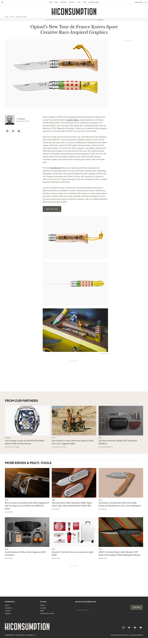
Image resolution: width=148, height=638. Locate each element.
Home (6, 16)
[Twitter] (129, 627)
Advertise (8, 608)
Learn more (100, 19)
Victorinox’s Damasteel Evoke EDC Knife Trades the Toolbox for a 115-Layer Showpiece (120, 504)
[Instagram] (123, 627)
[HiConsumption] (74, 11)
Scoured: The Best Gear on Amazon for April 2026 (72, 553)
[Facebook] (135, 627)
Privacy (42, 605)
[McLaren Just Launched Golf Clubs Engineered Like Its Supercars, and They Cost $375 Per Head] (27, 483)
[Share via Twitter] (13, 131)
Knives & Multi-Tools (21, 16)
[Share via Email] (18, 131)
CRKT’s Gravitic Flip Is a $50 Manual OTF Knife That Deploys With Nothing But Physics (120, 553)
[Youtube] (140, 627)
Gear (50, 2)
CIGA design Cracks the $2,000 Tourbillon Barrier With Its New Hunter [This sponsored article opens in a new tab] (24, 442)
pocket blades (72, 120)
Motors (71, 2)
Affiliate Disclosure (47, 613)
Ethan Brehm (21, 118)
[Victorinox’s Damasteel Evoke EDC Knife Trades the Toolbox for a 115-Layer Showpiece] (121, 483)
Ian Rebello (10, 512)
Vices (84, 2)
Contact (8, 610)
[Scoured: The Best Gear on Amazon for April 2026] (74, 532)
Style (78, 2)
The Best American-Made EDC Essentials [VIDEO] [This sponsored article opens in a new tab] (118, 442)
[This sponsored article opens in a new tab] (27, 420)
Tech (56, 2)
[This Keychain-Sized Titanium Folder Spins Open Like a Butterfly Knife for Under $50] (74, 483)
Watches (63, 2)
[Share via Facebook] (7, 131)
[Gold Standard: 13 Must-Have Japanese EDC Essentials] (27, 532)
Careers (8, 613)
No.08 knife (55, 168)
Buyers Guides (94, 2)
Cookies (43, 608)
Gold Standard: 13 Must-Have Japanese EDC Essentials (25, 553)
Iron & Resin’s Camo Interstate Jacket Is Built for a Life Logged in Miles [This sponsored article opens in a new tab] (72, 442)
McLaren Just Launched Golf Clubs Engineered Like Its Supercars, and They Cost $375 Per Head (27, 506)
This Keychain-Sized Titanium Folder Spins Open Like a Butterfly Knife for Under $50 (72, 504)
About (7, 605)
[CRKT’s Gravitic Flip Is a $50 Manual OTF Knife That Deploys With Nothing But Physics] (121, 532)
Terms (42, 610)
